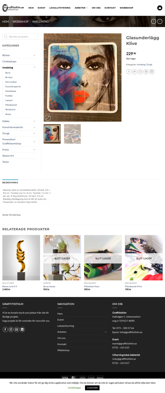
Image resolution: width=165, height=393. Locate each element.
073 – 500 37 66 (125, 327)
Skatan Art (8, 155)
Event (41, 8)
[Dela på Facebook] (129, 71)
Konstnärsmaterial (12, 127)
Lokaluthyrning (60, 8)
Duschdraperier (13, 86)
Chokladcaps (9, 61)
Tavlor (5, 161)
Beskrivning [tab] (10, 182)
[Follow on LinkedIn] (22, 329)
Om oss (96, 8)
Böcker (6, 55)
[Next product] (153, 21)
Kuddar (9, 95)
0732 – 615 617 (120, 362)
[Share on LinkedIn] (151, 71)
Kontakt (110, 8)
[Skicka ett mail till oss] (16, 329)
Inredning (40, 21)
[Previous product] (159, 21)
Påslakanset (11, 104)
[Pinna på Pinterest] (146, 71)
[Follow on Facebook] (5, 329)
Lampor (9, 100)
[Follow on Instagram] (11, 329)
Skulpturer (10, 109)
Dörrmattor (11, 81)
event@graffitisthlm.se (124, 343)
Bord (7, 72)
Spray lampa (49, 286)
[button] (159, 8)
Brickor (9, 77)
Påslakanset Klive (133, 286)
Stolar (8, 114)
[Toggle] (34, 55)
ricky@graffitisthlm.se (124, 358)
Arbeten (81, 7)
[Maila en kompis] (140, 71)
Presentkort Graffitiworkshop (11, 141)
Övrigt (149, 64)
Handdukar (10, 91)
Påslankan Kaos (91, 286)
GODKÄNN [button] (92, 388)
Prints (5, 149)
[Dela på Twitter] (134, 71)
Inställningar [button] (74, 387)
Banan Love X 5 (9, 286)
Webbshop (126, 8)
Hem (31, 8)
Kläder (6, 121)
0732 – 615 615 (120, 347)
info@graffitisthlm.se (131, 332)
